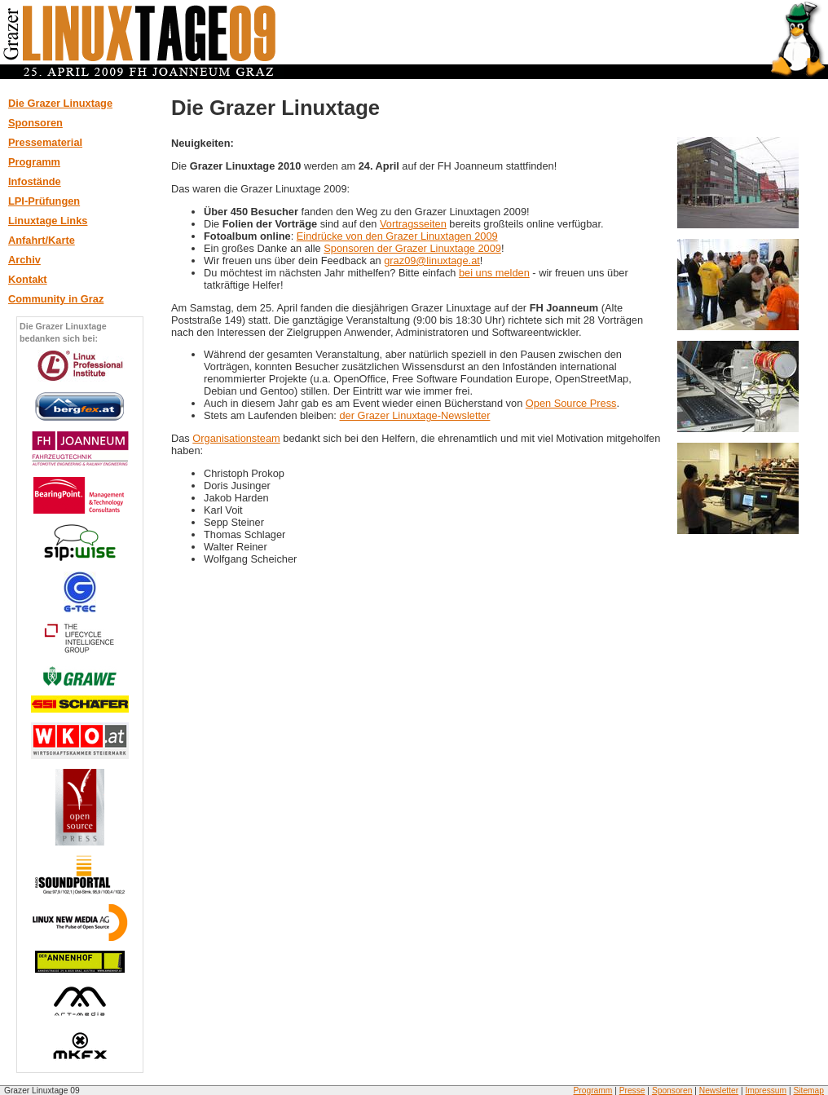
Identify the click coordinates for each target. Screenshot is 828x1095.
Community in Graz (56, 299)
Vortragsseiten (413, 224)
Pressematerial (45, 142)
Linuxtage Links (47, 220)
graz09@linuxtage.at (432, 260)
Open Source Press (571, 403)
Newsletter (718, 1090)
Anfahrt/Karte (41, 240)
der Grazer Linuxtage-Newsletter (414, 415)
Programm (34, 162)
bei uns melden (494, 273)
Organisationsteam (236, 438)
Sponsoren (35, 123)
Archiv (24, 260)
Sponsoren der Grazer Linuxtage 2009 (412, 248)
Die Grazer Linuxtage (60, 103)
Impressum (765, 1090)
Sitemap (808, 1090)
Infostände (34, 181)
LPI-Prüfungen (44, 201)
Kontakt (27, 279)
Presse (632, 1090)
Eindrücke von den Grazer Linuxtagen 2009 (397, 236)
